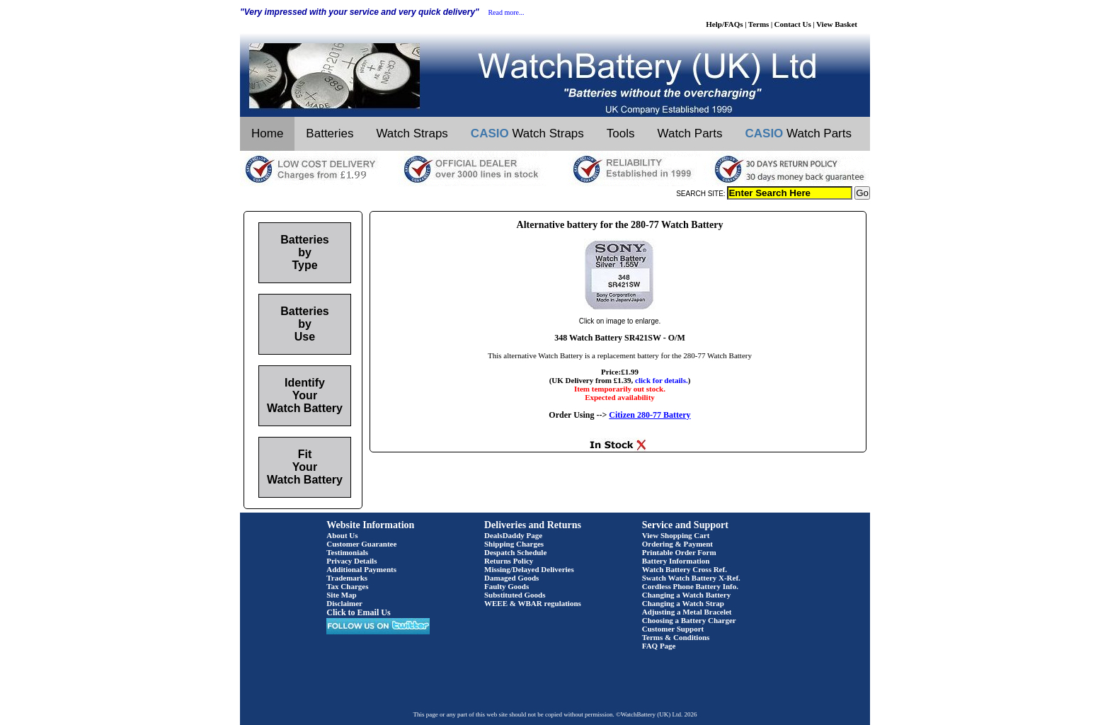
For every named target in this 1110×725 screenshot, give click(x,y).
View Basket (836, 24)
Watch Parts (690, 133)
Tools (621, 133)
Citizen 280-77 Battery (649, 415)
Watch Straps (411, 133)
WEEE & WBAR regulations (532, 603)
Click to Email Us (358, 612)
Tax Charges (347, 586)
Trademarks (346, 577)
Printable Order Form (679, 552)
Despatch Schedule (515, 552)
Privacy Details (351, 560)
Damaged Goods (511, 577)
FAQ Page (659, 645)
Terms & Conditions (676, 637)
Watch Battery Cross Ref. (684, 569)
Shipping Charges (514, 544)
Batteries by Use (304, 324)
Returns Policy (508, 560)
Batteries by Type (304, 252)
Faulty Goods (506, 586)
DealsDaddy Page (513, 535)
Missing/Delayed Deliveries (529, 569)
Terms (758, 24)
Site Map (341, 594)
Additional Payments (361, 569)
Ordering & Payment (677, 544)
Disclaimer (344, 603)
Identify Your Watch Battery (305, 395)
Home (267, 133)
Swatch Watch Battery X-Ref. (691, 577)
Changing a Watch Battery (686, 594)
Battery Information (676, 560)
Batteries (329, 133)
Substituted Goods (515, 594)
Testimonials (347, 552)
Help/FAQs (724, 24)
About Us (341, 535)
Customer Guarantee (361, 544)
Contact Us (792, 24)
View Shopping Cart (676, 535)
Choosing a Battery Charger (689, 620)
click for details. (661, 380)
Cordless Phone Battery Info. (690, 586)
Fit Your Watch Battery (305, 467)
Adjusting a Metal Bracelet (687, 611)
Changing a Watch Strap (683, 603)
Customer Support (673, 628)
